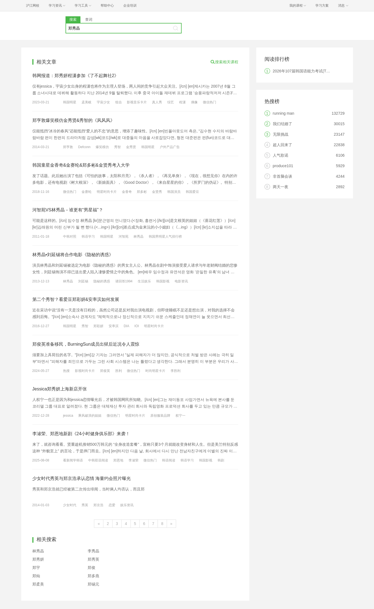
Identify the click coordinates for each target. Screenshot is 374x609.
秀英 (85, 505)
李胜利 (176, 371)
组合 (118, 102)
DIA (126, 326)
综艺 (170, 102)
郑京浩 (98, 505)
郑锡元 (93, 584)
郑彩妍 (98, 326)
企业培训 (130, 5)
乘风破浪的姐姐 (89, 416)
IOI (136, 326)
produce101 (283, 166)
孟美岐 (86, 102)
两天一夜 (280, 187)
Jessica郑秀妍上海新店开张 (59, 389)
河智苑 (124, 236)
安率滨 (114, 326)
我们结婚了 (282, 124)
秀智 (117, 147)
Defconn (84, 147)
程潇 (182, 102)
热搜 (66, 371)
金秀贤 (131, 147)
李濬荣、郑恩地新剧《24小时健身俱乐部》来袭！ (81, 433)
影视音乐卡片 (137, 102)
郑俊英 (105, 371)
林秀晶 (138, 236)
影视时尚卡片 (85, 371)
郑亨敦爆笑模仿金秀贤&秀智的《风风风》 (73, 120)
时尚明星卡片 (155, 371)
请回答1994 (124, 281)
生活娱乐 (144, 281)
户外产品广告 (170, 147)
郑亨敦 (68, 147)
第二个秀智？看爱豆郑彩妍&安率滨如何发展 (75, 299)
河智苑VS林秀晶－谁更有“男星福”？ (67, 210)
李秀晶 (93, 551)
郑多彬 (142, 192)
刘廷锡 (83, 281)
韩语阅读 (168, 460)
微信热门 (209, 102)
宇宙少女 (103, 102)
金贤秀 (157, 192)
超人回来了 (282, 145)
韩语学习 (88, 236)
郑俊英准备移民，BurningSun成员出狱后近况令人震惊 (86, 344)
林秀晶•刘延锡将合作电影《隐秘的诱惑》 (73, 254)
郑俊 (91, 567)
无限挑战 (280, 134)
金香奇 (127, 192)
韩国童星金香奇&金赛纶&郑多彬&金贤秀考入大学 (81, 165)
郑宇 (36, 567)
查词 (88, 19)
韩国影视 (162, 281)
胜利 (118, 371)
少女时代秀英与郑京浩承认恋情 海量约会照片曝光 (81, 478)
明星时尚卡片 (107, 192)
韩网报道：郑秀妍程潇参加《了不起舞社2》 (75, 75)
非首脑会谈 (282, 176)
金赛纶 (86, 192)
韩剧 (221, 460)
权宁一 (180, 416)
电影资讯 (181, 281)
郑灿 (36, 576)
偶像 (194, 102)
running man (283, 113)
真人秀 (157, 102)
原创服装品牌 (160, 416)
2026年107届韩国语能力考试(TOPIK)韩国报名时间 (316, 71)
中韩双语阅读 (98, 460)
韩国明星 (69, 102)
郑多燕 (93, 576)
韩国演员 (174, 192)
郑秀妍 (38, 559)
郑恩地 (118, 460)
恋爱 (112, 505)
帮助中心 (107, 5)
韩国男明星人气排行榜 (165, 236)
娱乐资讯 (127, 505)
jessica (68, 416)
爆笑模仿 (102, 147)
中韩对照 (69, 236)
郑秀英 (93, 559)
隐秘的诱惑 (101, 281)
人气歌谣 (280, 155)
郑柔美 (38, 584)
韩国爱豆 (192, 192)
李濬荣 (133, 460)
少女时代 (69, 505)
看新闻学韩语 (73, 460)
